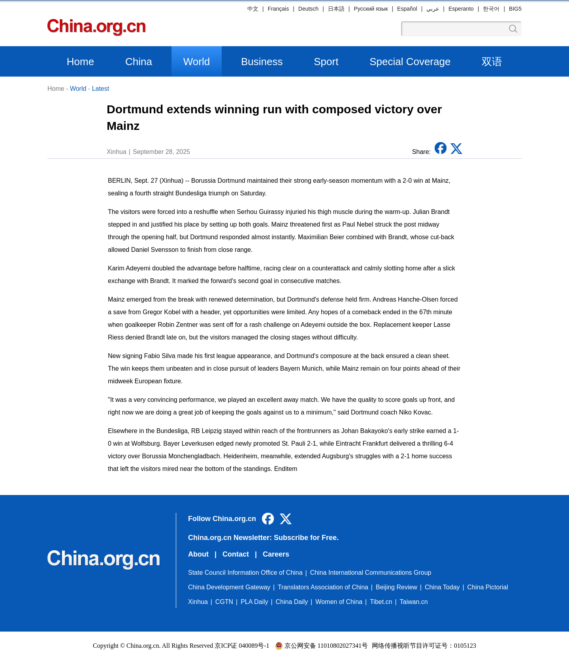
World (196, 62)
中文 (252, 9)
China (138, 62)
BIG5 (515, 9)
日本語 (336, 9)
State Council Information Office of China (245, 572)
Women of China (338, 601)
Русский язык (371, 9)
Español (407, 9)
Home (80, 62)
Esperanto (461, 9)
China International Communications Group (370, 572)
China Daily (292, 601)
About (198, 554)
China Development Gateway (229, 587)
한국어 (491, 9)
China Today (442, 587)
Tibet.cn (381, 601)
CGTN (224, 601)
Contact (235, 554)
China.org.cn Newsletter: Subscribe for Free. (263, 537)
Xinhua (198, 601)
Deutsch (308, 9)
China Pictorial (487, 587)
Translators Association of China (323, 587)
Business (262, 62)
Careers (276, 554)
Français (278, 9)
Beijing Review (396, 587)
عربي (432, 9)
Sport (326, 62)
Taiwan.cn (414, 601)
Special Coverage (409, 62)
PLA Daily (254, 601)
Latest (100, 88)
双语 (492, 62)
